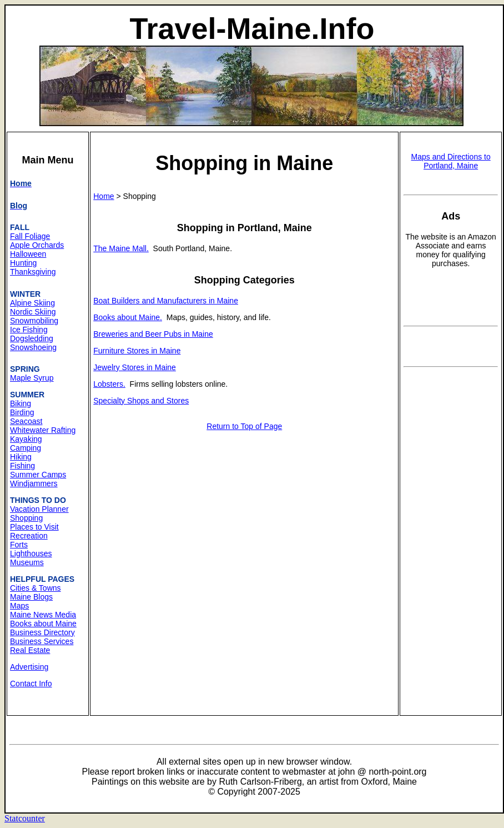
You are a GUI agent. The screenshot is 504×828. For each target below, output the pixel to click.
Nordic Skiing (33, 311)
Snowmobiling (34, 320)
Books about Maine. (127, 317)
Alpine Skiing (32, 302)
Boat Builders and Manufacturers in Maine (165, 300)
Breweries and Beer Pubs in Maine (153, 334)
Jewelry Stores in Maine (134, 367)
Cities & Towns (35, 587)
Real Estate (30, 650)
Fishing (22, 465)
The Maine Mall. (121, 248)
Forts (19, 544)
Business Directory (42, 632)
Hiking (21, 456)
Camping (25, 447)
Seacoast (26, 421)
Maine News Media (43, 614)
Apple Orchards (37, 245)
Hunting (23, 262)
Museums (27, 562)
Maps (19, 605)
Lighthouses (31, 553)
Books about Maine (43, 623)
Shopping (26, 517)
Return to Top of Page (244, 426)
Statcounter (24, 818)
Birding (22, 412)
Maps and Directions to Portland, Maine (451, 161)
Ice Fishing (29, 329)
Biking (20, 403)
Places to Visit (34, 526)
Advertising (29, 666)
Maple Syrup (32, 377)
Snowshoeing (33, 347)
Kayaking (26, 439)
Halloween (28, 254)
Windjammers (34, 483)
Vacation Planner (39, 509)
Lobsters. (109, 384)
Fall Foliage (30, 236)
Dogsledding (31, 338)
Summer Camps (38, 474)
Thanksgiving (33, 271)
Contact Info (31, 683)
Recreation (29, 535)
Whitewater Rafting (42, 430)
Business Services (41, 641)
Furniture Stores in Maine (136, 350)
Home (103, 196)
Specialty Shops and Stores (141, 400)
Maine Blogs (31, 596)
